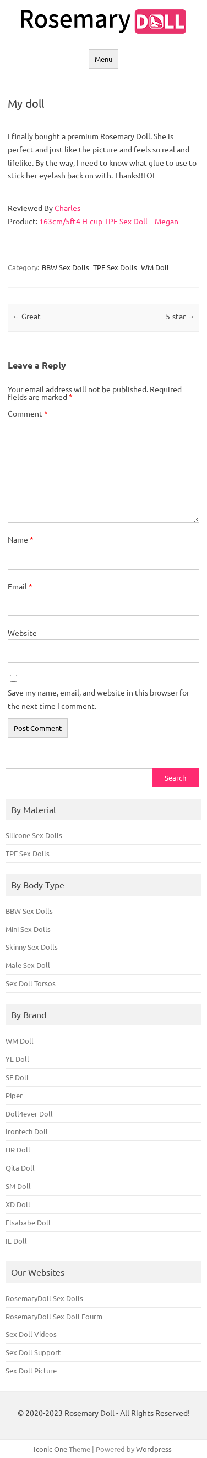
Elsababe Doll (28, 1222)
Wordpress (154, 1449)
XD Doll (18, 1204)
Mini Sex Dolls (28, 929)
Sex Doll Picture (31, 1370)
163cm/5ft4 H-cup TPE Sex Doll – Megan (108, 221)
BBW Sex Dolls (65, 267)
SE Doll (17, 1077)
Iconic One (50, 1449)
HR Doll (18, 1149)
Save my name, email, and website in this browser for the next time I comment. (98, 698)
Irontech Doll (27, 1131)
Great (26, 316)
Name (21, 539)
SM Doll (18, 1186)
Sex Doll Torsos (31, 983)
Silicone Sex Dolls (34, 835)
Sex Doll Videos (31, 1334)
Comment (28, 413)
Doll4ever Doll (29, 1113)
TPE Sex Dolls (115, 267)
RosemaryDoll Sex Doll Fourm (54, 1316)
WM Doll (155, 267)
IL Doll (16, 1240)
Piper (14, 1095)
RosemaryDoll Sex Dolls (44, 1298)
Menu (103, 59)
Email (20, 586)
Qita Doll (20, 1167)
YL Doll (17, 1059)
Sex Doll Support (33, 1352)
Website (22, 633)
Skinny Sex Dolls (32, 946)
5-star (180, 316)
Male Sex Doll (28, 965)
